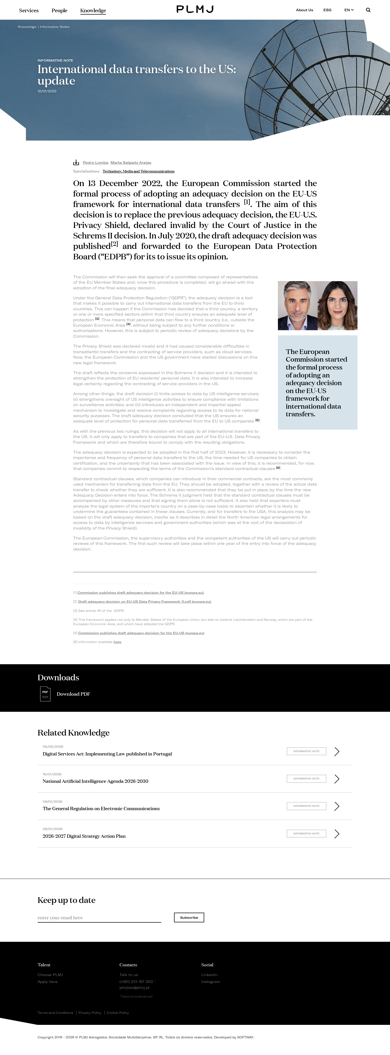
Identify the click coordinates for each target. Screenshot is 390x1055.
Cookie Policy (118, 1013)
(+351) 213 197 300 (136, 981)
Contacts (128, 964)
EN (349, 9)
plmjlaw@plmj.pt (135, 987)
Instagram (210, 981)
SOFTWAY (245, 1037)
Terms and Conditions (55, 1013)
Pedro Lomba (95, 162)
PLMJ (195, 8)
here (117, 642)
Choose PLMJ (50, 974)
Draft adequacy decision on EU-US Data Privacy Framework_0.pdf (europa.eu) (144, 601)
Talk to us (129, 974)
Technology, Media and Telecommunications (139, 170)
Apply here (48, 981)
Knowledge (27, 27)
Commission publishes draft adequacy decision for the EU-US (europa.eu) (140, 592)
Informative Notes (54, 27)
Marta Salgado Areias (131, 162)
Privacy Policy (90, 1013)
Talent (44, 964)
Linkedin (209, 974)
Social (207, 964)
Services (29, 10)
